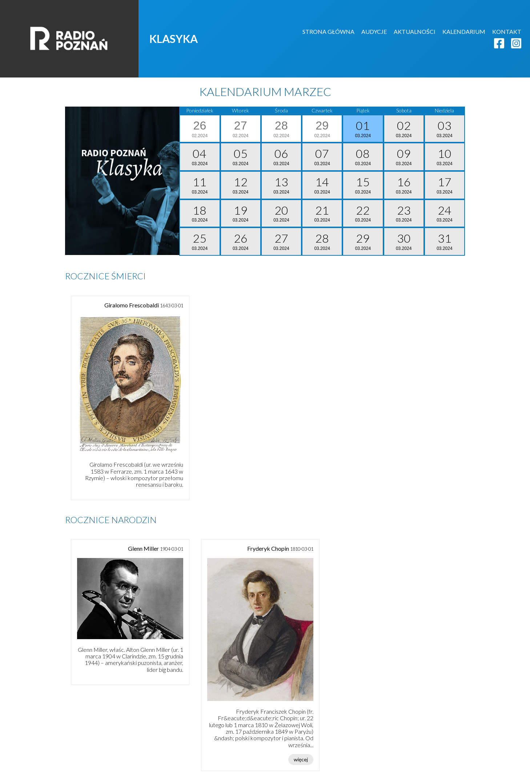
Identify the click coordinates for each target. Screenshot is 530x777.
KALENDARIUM (463, 31)
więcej (301, 759)
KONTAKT (506, 31)
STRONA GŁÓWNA (328, 31)
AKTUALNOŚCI (414, 31)
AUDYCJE (374, 31)
